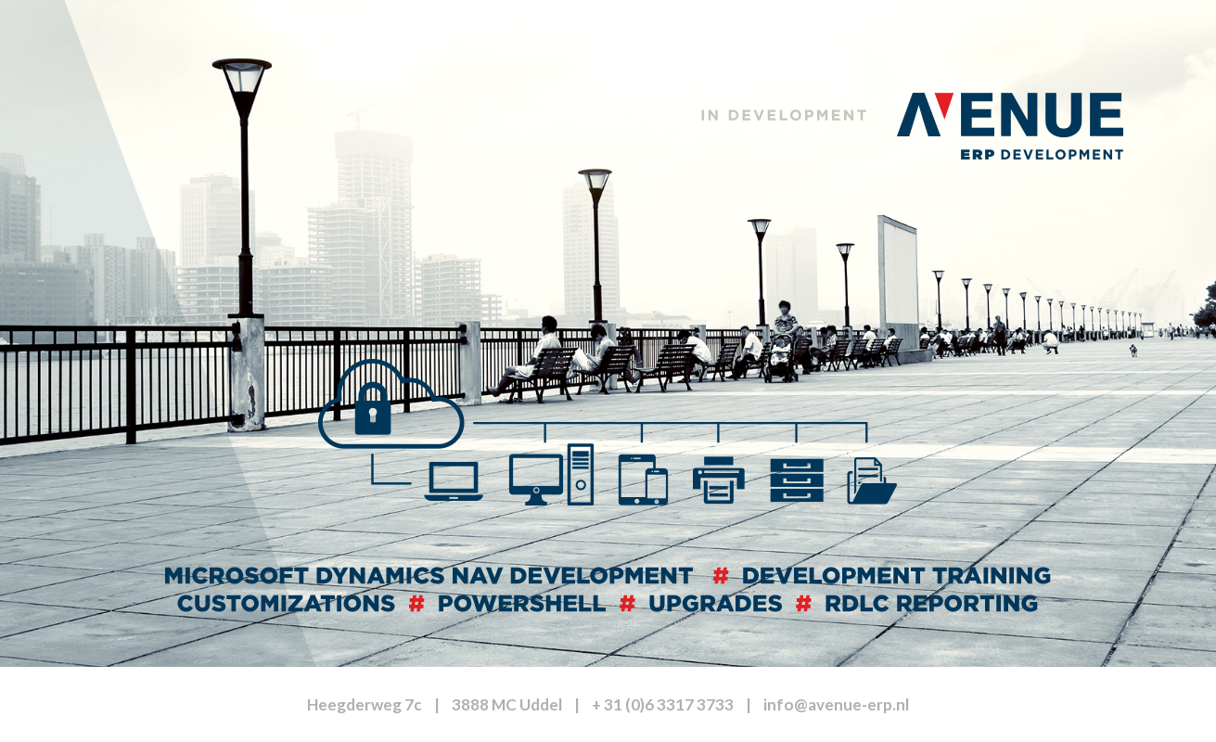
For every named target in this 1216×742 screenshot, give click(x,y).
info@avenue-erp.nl (836, 704)
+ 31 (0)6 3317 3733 (663, 704)
